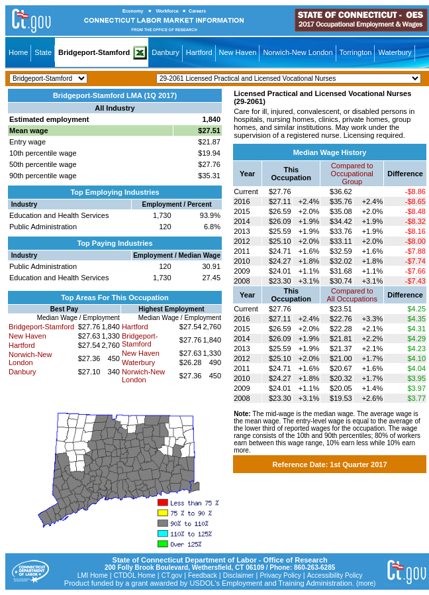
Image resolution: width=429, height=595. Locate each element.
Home (18, 52)
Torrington (356, 52)
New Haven (238, 52)
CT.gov (172, 575)
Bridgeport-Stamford (94, 52)
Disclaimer (238, 575)
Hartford (199, 52)
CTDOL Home (135, 575)
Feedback (202, 575)
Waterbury (394, 52)
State (43, 52)
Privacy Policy (280, 575)
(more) (365, 583)
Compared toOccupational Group (352, 174)
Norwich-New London (297, 52)
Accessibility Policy (335, 575)
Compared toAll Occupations (352, 295)
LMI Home (92, 575)
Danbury (165, 52)
